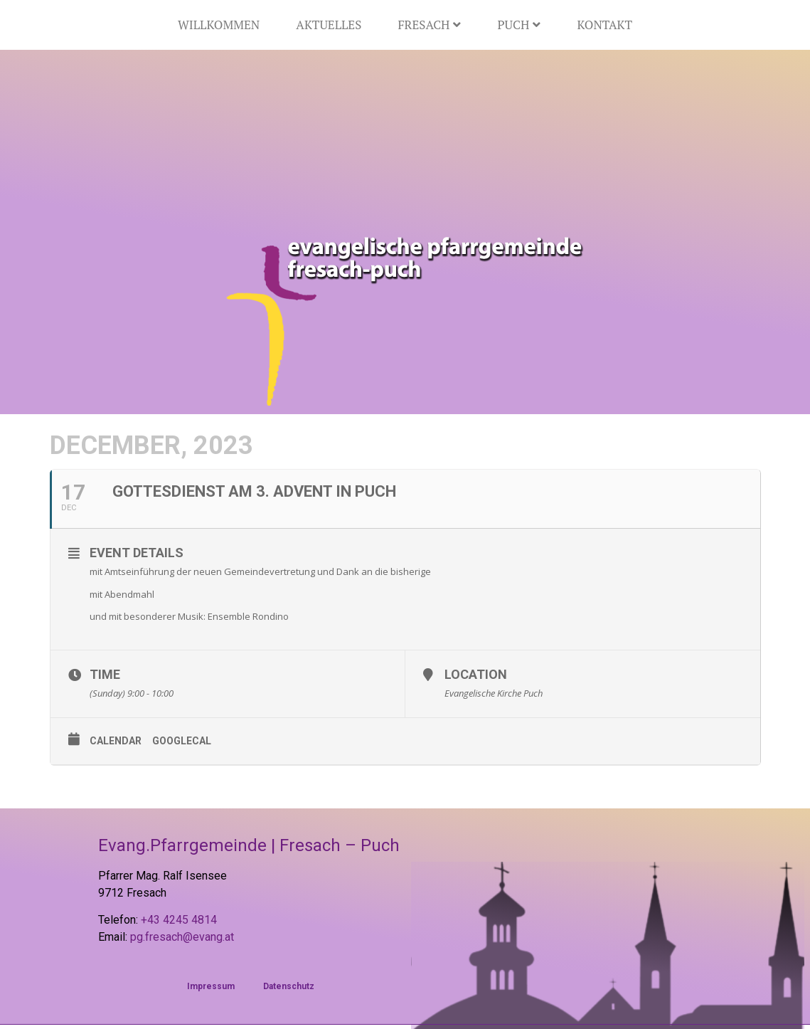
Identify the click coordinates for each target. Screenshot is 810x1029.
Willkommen (219, 24)
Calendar (116, 740)
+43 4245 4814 (179, 920)
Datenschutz (288, 986)
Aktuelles (328, 24)
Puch (518, 24)
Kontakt (604, 24)
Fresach (429, 24)
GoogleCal (181, 740)
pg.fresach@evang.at (182, 937)
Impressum (211, 986)
